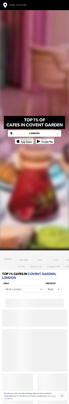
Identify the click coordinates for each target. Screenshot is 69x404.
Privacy (28, 396)
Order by (50, 283)
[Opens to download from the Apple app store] (25, 139)
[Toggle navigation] (62, 5)
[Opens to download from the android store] (44, 139)
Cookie (20, 396)
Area (6, 283)
